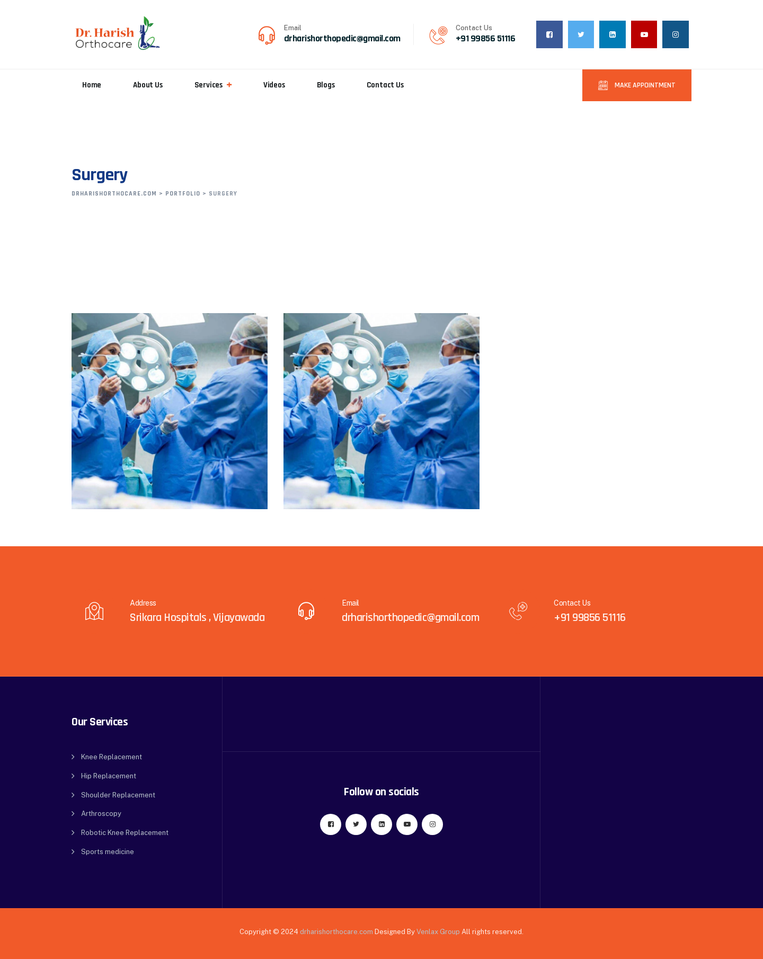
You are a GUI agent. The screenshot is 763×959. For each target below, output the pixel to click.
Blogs (326, 85)
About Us (147, 85)
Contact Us (385, 85)
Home (91, 85)
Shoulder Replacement (118, 795)
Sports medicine (107, 852)
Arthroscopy (101, 814)
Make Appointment (644, 85)
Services (208, 85)
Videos (274, 85)
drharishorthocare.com (336, 932)
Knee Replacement (111, 757)
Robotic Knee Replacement (124, 833)
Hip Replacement (108, 776)
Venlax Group (438, 932)
